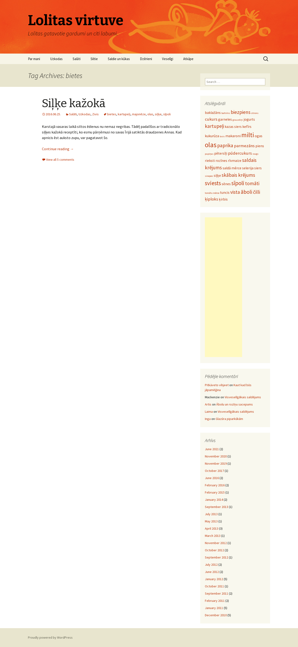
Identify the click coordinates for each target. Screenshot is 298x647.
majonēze (139, 114)
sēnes (226, 184)
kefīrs (246, 126)
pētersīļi (220, 153)
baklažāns (213, 112)
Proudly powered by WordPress (50, 637)
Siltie (94, 59)
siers (258, 168)
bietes (111, 114)
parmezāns (244, 145)
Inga (208, 419)
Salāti (77, 59)
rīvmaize (234, 160)
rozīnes (221, 160)
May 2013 (211, 521)
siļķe (158, 114)
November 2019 (216, 463)
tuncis (225, 192)
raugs (255, 153)
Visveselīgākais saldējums (243, 397)
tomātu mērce (212, 192)
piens (259, 146)
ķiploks (211, 199)
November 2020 (216, 456)
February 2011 (215, 601)
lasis (222, 136)
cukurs (211, 119)
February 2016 (215, 485)
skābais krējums (238, 175)
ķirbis (223, 199)
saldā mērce (232, 168)
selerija (248, 168)
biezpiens (241, 112)
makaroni (233, 136)
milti (247, 135)
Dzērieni (146, 59)
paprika (225, 145)
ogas (258, 136)
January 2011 (214, 608)
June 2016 (212, 478)
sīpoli (167, 114)
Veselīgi (167, 59)
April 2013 (211, 528)
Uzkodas (56, 59)
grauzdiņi (238, 119)
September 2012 (216, 557)
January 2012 (214, 579)
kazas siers (233, 126)
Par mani (34, 59)
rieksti (210, 160)
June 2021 (212, 449)
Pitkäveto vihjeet (217, 385)
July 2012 (211, 564)
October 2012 (214, 550)
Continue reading (58, 148)
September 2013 (216, 507)
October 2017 (214, 471)
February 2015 (215, 492)
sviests (213, 183)
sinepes (209, 175)
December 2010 (216, 615)
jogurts (249, 119)
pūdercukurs (240, 153)
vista (235, 192)
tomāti (252, 183)
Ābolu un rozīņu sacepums (234, 404)
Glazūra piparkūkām (229, 419)
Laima (209, 411)
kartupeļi (124, 114)
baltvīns (225, 113)
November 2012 (216, 543)
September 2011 (216, 593)
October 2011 (214, 586)
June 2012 (212, 572)
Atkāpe (188, 59)
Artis (208, 404)
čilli (256, 192)
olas (150, 114)
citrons (254, 113)
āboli (246, 191)
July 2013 (211, 514)
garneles (225, 119)
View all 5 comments (60, 159)
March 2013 (212, 536)
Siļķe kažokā (73, 103)
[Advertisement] (223, 287)
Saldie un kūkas (119, 59)
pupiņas (209, 153)
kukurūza (212, 136)
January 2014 (214, 499)
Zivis (95, 114)
